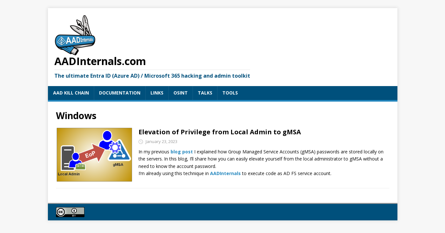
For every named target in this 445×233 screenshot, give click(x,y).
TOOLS (230, 93)
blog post (182, 152)
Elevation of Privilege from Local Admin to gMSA (220, 132)
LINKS (156, 93)
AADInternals (225, 173)
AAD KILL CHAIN (71, 93)
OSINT (180, 93)
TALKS (205, 93)
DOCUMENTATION (119, 93)
